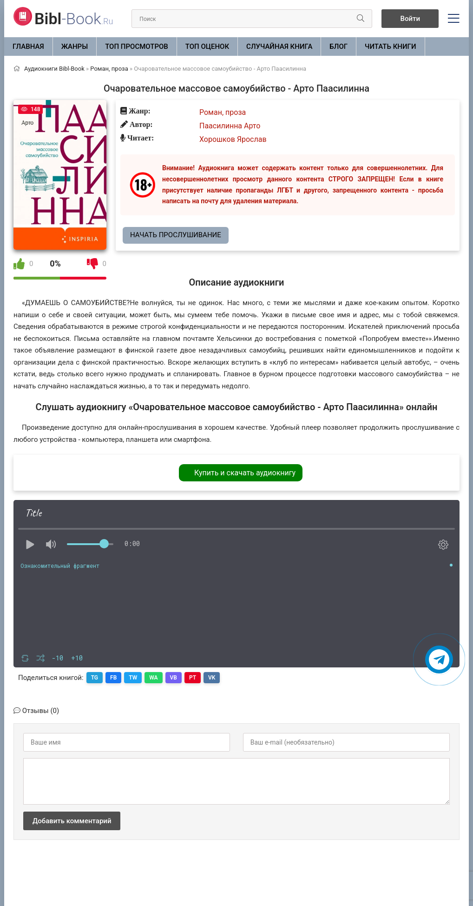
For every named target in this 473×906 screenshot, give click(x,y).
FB (113, 677)
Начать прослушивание (175, 235)
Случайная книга (279, 46)
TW (133, 677)
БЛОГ (338, 46)
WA (153, 677)
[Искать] (360, 18)
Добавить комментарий (72, 821)
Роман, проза (222, 112)
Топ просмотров (136, 46)
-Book (73, 18)
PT (192, 677)
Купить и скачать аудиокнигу (245, 472)
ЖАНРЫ (74, 46)
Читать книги (390, 46)
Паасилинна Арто (229, 125)
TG (94, 677)
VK (211, 677)
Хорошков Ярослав (233, 139)
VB (173, 677)
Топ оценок (207, 46)
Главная (28, 46)
